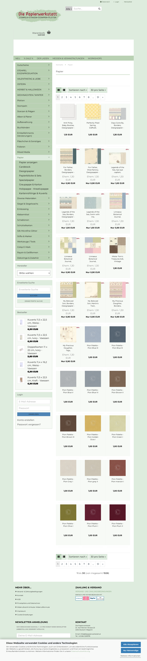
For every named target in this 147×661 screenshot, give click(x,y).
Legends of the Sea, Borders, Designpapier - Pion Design (68, 214)
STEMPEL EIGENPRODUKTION (27, 72)
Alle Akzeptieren (131, 644)
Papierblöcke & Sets (30, 175)
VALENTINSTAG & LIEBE (29, 79)
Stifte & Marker (24, 236)
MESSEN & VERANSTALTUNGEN (68, 58)
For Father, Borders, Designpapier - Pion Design (68, 170)
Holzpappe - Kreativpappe (34, 189)
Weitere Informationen (130, 656)
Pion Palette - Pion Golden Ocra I (93, 437)
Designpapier (26, 171)
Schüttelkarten (24, 225)
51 (98, 97)
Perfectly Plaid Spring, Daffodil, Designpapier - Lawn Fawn (92, 125)
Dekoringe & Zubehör (28, 258)
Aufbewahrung (24, 122)
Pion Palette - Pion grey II (93, 480)
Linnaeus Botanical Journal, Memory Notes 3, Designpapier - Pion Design (92, 259)
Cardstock (24, 166)
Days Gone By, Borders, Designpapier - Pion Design (117, 125)
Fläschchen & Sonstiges (29, 141)
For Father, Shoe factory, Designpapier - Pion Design (92, 170)
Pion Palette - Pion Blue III (93, 346)
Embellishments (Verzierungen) (25, 134)
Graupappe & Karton (30, 184)
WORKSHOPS (95, 58)
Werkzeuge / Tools (26, 241)
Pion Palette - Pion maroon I (117, 480)
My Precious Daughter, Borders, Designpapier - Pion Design (117, 303)
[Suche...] (68, 8)
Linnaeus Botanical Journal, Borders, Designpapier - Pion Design (117, 214)
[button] (105, 2)
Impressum (21, 611)
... (93, 97)
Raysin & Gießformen (27, 252)
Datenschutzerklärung (80, 651)
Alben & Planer (24, 117)
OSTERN (21, 84)
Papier (20, 157)
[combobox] (78, 90)
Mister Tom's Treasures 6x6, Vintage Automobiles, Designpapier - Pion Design (117, 259)
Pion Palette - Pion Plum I (93, 524)
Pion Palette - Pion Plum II (117, 524)
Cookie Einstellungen (25, 615)
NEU (18, 58)
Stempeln (22, 106)
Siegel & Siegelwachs (27, 204)
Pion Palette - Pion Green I (117, 435)
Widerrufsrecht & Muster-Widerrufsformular (33, 607)
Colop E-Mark (24, 247)
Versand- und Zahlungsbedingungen (93, 591)
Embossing (23, 209)
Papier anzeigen (28, 162)
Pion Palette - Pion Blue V (68, 391)
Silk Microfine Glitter (27, 231)
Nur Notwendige (130, 650)
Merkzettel (127, 2)
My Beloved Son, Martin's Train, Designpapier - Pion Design (92, 303)
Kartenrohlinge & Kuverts (33, 193)
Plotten (21, 100)
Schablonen (23, 220)
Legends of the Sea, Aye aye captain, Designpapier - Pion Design (117, 170)
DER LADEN (43, 58)
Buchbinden (23, 127)
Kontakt (20, 595)
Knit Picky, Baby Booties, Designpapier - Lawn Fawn (68, 125)
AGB (18, 599)
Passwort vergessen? (29, 424)
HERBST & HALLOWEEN (29, 89)
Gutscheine (23, 65)
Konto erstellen (25, 420)
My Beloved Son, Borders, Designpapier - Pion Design (68, 303)
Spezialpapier (26, 180)
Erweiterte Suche (34, 301)
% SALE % (28, 58)
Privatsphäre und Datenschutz (28, 603)
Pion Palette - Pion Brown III (68, 435)
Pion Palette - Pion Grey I (68, 480)
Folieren (21, 147)
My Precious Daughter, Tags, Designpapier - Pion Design (68, 348)
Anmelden (34, 414)
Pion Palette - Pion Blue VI (93, 391)
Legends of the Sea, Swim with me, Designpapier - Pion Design (92, 214)
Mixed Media (23, 152)
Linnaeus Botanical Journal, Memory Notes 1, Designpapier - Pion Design (68, 259)
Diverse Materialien (26, 198)
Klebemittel (23, 214)
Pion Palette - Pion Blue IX (117, 346)
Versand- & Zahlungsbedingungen (29, 591)
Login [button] (116, 2)
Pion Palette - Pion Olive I (68, 524)
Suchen (33, 295)
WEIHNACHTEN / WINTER (30, 95)
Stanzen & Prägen (26, 111)
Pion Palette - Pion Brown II (117, 391)
